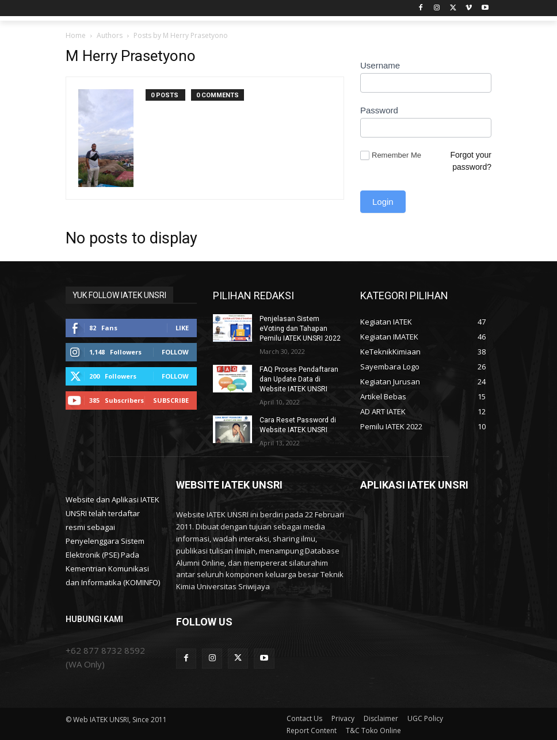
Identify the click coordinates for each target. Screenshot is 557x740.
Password (379, 110)
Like (182, 327)
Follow (175, 352)
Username (380, 65)
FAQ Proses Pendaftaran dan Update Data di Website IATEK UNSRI (298, 378)
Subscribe (171, 400)
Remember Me (390, 156)
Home (76, 35)
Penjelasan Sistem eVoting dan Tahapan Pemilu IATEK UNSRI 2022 (300, 328)
